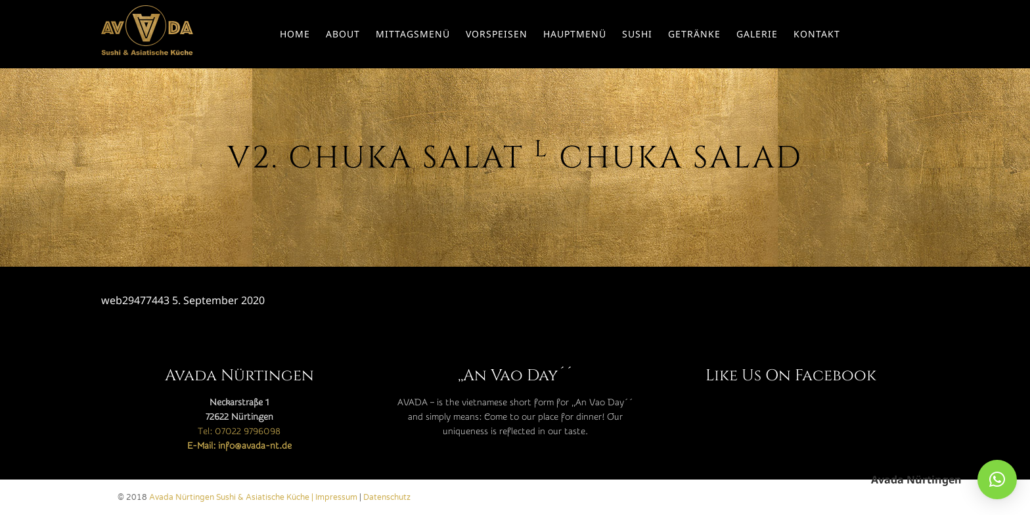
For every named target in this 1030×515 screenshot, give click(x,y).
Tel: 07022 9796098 (239, 431)
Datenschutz (387, 497)
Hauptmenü (574, 34)
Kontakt (817, 34)
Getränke (694, 34)
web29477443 (135, 300)
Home (295, 34)
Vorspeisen (496, 34)
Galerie (757, 34)
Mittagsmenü (413, 34)
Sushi (637, 34)
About (343, 34)
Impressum (336, 497)
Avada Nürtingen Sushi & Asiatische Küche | (232, 497)
